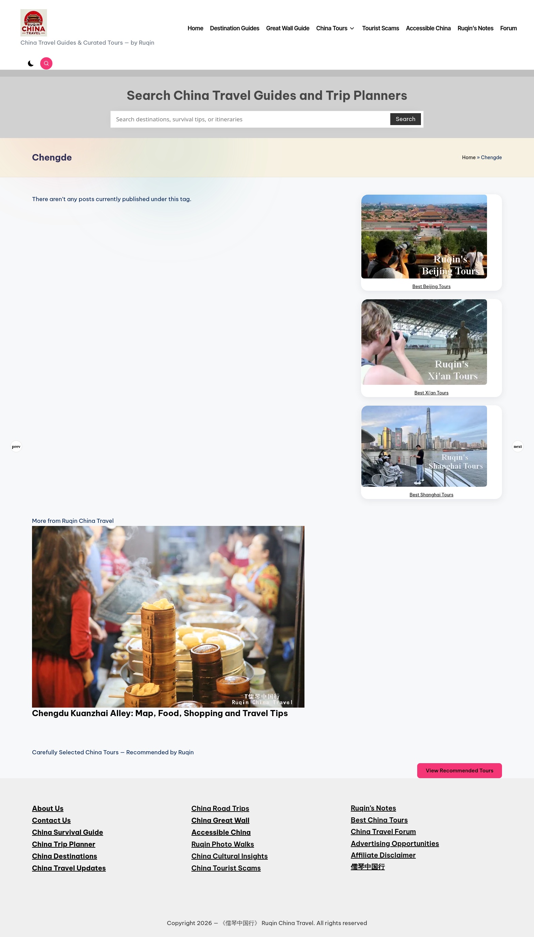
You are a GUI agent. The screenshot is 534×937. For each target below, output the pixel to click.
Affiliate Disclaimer (383, 855)
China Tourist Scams (226, 868)
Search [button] (405, 119)
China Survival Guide (67, 832)
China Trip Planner (63, 844)
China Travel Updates (69, 868)
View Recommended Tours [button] (459, 770)
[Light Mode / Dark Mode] (31, 63)
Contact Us (51, 820)
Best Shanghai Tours (432, 494)
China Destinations (64, 856)
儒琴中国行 (368, 866)
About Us (47, 808)
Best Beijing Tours (431, 286)
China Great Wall (220, 820)
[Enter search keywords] (267, 119)
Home (469, 157)
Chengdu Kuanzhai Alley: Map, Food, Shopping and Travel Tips (160, 713)
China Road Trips (220, 808)
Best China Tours (379, 820)
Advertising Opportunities (395, 843)
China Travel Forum (383, 831)
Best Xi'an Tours (431, 392)
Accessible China (221, 832)
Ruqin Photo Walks (222, 844)
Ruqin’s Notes (373, 808)
